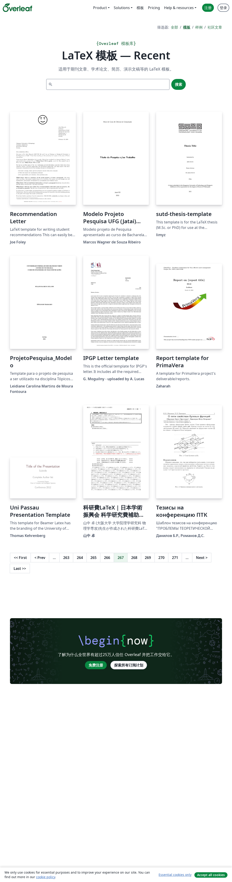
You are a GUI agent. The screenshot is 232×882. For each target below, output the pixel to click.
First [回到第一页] (20, 557)
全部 (174, 27)
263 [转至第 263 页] (66, 557)
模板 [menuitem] (140, 7)
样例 (199, 27)
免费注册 (96, 665)
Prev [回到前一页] (39, 557)
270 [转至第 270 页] (161, 557)
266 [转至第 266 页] (107, 557)
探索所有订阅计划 (128, 665)
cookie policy (45, 877)
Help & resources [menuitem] (179, 7)
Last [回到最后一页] (20, 568)
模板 (186, 27)
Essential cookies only (175, 874)
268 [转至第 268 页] (134, 557)
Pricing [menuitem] (154, 7)
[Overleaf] (17, 7)
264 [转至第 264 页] (80, 557)
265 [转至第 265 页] (93, 557)
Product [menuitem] (100, 7)
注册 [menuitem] (208, 7)
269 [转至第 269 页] (148, 557)
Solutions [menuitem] (122, 7)
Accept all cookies (211, 875)
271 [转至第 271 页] (175, 557)
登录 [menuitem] (223, 7)
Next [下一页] (202, 557)
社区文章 (215, 27)
